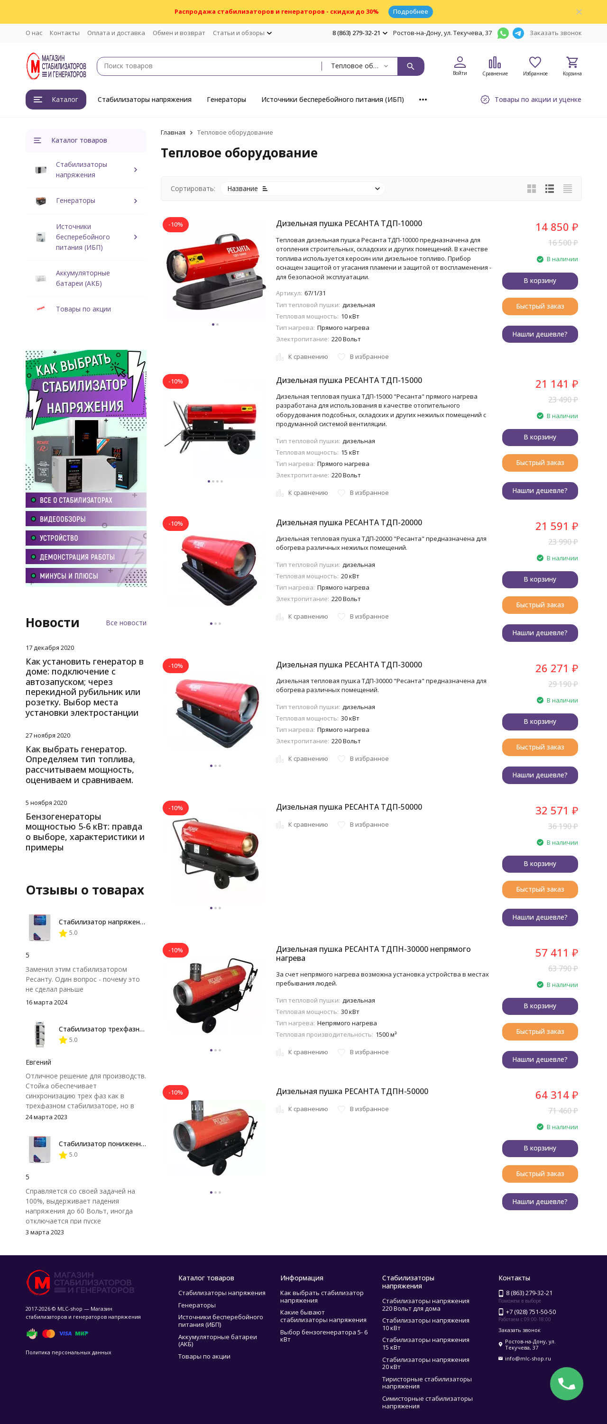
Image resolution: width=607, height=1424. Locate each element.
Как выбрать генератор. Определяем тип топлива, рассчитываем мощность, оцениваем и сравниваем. (80, 764)
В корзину (540, 280)
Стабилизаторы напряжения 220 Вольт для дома (425, 1304)
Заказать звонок (556, 32)
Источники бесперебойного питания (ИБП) (332, 99)
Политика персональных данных (68, 1352)
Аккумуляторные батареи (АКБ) (217, 1341)
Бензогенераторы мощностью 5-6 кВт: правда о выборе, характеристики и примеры (85, 832)
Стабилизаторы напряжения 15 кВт (425, 1343)
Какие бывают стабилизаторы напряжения (323, 1316)
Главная (173, 132)
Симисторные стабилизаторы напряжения (427, 1402)
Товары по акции (83, 308)
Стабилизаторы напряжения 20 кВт (425, 1363)
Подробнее (410, 11)
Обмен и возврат (179, 32)
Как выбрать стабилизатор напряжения (322, 1296)
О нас (34, 32)
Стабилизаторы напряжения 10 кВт (425, 1324)
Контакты (65, 32)
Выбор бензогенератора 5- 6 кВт (324, 1336)
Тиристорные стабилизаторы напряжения (427, 1383)
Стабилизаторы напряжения (145, 99)
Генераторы (226, 99)
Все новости (126, 622)
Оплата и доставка (116, 32)
